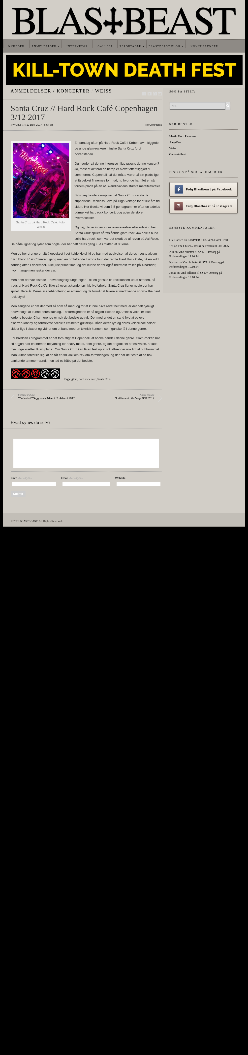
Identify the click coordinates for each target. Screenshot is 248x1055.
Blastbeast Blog (165, 46)
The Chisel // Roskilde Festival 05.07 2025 (203, 246)
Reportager (130, 46)
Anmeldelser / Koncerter (50, 90)
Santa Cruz (104, 379)
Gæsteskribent (177, 154)
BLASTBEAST (28, 520)
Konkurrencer (204, 46)
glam (74, 379)
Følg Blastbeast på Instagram (203, 206)
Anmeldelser (43, 46)
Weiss (103, 90)
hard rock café (87, 379)
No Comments (153, 124)
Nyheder (16, 46)
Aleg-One (175, 142)
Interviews (76, 46)
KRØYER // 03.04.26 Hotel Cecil (208, 240)
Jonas (172, 272)
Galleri (104, 46)
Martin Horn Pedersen (182, 136)
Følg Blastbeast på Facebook (203, 189)
